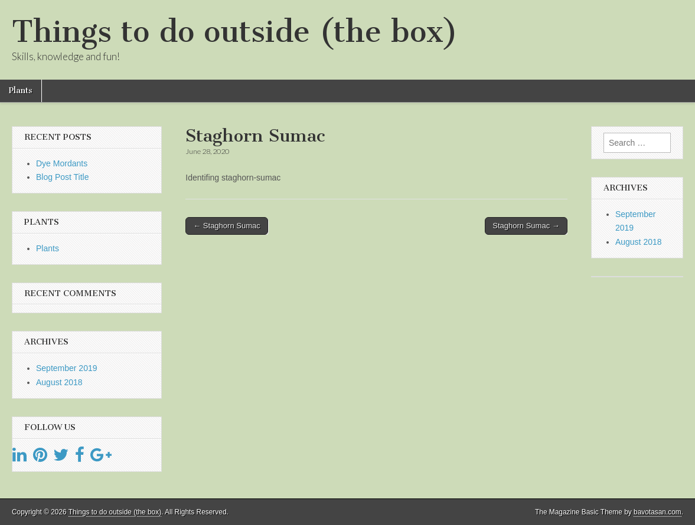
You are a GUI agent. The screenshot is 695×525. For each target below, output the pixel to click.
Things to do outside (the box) (235, 32)
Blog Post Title (62, 177)
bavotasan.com (657, 512)
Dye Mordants (61, 163)
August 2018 (59, 382)
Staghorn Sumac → (525, 225)
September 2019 (66, 368)
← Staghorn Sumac (226, 225)
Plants (20, 91)
